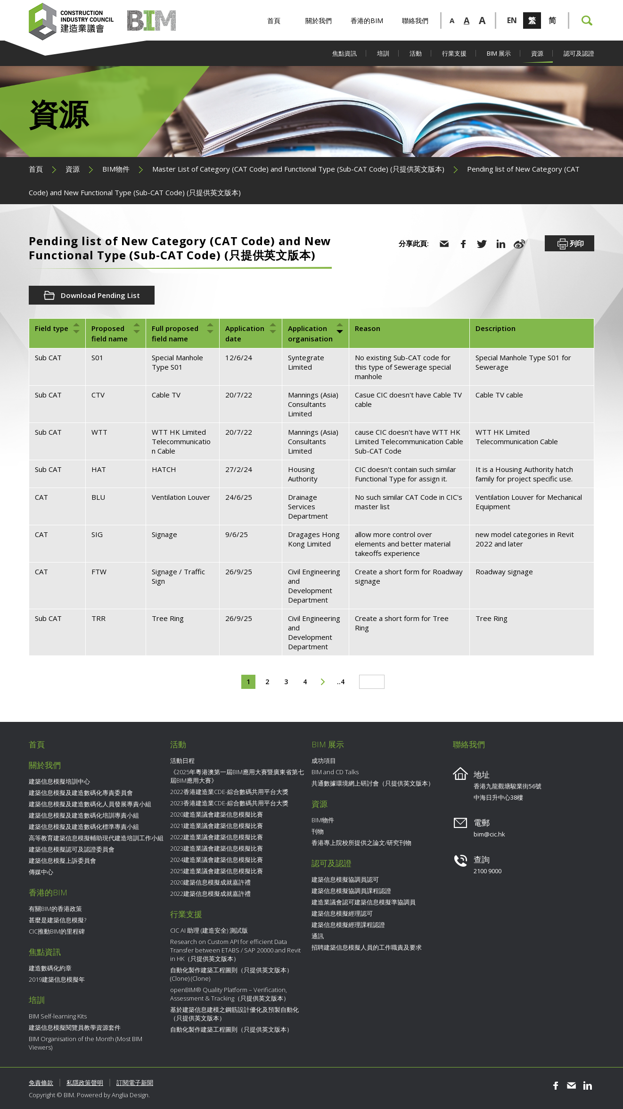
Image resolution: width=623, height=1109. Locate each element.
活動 (416, 53)
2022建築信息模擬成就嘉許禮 (210, 893)
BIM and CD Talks (335, 772)
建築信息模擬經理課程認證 (348, 924)
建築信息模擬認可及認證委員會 (72, 849)
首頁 (273, 20)
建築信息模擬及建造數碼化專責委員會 (81, 792)
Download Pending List (100, 295)
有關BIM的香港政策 (55, 908)
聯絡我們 (415, 20)
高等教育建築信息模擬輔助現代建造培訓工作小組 (96, 838)
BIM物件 (116, 169)
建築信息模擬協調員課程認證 (351, 890)
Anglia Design (130, 1095)
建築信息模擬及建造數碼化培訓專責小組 (84, 815)
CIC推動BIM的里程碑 (57, 931)
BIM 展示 (499, 53)
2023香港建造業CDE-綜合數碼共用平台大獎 (229, 803)
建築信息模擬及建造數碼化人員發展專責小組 (90, 804)
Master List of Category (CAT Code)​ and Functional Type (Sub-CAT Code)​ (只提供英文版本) (298, 169)
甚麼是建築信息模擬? (57, 920)
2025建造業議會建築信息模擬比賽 (216, 871)
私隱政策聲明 (84, 1082)
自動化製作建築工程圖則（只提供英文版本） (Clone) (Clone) (231, 974)
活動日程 (182, 760)
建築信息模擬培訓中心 (59, 781)
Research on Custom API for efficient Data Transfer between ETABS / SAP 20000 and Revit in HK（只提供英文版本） (235, 950)
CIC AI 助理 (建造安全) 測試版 (209, 930)
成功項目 (324, 760)
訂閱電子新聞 (134, 1082)
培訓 (383, 53)
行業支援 (454, 53)
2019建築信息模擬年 (57, 979)
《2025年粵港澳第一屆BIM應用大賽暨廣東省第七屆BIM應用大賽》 (237, 776)
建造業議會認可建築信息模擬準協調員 (364, 902)
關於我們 (318, 20)
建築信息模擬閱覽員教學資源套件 (75, 1027)
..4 (340, 681)
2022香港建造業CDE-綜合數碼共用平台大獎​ (229, 791)
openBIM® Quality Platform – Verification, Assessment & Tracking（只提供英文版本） (229, 993)
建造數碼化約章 (50, 968)
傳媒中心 (41, 872)
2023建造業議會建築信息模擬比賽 (216, 848)
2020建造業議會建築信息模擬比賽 (216, 814)
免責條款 (41, 1082)
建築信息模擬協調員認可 (345, 879)
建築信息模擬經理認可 (342, 913)
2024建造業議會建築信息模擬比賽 (216, 859)
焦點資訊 (344, 53)
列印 (570, 244)
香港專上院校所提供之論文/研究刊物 (361, 842)
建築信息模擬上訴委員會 (62, 860)
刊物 (318, 831)
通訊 (318, 936)
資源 (537, 53)
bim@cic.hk (489, 834)
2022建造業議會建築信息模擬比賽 (216, 837)
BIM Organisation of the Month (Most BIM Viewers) (85, 1043)
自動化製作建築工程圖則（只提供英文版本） (231, 1029)
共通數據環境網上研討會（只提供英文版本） (373, 783)
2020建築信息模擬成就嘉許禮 (210, 882)
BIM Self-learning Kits (58, 1016)
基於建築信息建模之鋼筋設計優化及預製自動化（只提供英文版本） (234, 1013)
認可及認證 (579, 53)
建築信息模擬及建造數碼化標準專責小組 (84, 826)
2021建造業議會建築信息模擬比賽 (216, 825)
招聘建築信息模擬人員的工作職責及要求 (367, 947)
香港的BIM (367, 20)
